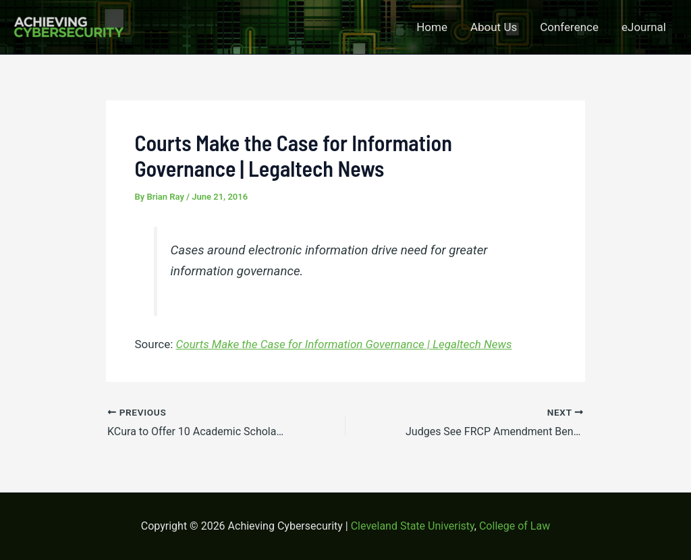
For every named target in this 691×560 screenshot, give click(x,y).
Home (431, 27)
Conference (569, 27)
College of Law (514, 526)
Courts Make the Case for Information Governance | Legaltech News (344, 344)
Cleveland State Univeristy (412, 526)
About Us (493, 27)
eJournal (643, 27)
